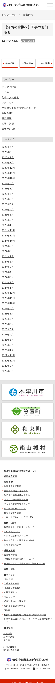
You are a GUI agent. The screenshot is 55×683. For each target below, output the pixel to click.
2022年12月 (8, 355)
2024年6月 (8, 261)
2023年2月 (8, 345)
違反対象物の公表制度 (15, 601)
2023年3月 (8, 339)
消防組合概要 (10, 476)
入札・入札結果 (10, 97)
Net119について (12, 531)
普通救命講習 (10, 555)
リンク (6, 643)
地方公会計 (9, 597)
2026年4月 (8, 147)
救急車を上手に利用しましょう (19, 527)
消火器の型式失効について (17, 504)
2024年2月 (8, 282)
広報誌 (7, 610)
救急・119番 (10, 523)
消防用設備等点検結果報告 (17, 495)
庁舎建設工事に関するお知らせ (19, 108)
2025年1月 (8, 225)
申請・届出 (9, 569)
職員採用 (6, 118)
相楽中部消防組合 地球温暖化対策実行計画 (25, 614)
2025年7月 (8, 194)
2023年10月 (8, 303)
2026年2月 (8, 157)
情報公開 (8, 579)
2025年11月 (8, 173)
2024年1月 (8, 288)
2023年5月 (8, 329)
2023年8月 (8, 313)
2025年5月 (8, 204)
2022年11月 (8, 360)
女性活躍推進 (10, 592)
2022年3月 (8, 371)
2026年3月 (8, 152)
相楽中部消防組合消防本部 (23, 5)
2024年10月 (8, 241)
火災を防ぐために (12, 513)
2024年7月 (8, 256)
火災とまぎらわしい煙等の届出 (19, 517)
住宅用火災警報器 (12, 486)
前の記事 (9, 63)
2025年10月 (8, 178)
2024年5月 (8, 267)
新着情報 (7, 633)
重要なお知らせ (10, 129)
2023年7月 (8, 319)
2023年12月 (8, 293)
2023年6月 (8, 324)
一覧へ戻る (27, 63)
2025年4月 (8, 209)
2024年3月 (8, 277)
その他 (5, 92)
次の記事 (45, 63)
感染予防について (12, 545)
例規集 (6, 640)
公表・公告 (8, 103)
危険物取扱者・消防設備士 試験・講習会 (24, 563)
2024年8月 (8, 251)
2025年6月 (8, 199)
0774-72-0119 (20, 668)
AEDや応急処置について (16, 536)
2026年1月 (8, 162)
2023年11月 (8, 298)
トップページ (9, 14)
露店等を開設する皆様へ (16, 490)
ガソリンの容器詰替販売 (16, 499)
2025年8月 (8, 188)
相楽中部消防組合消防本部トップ (20, 471)
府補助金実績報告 (12, 588)
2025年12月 (8, 168)
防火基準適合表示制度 (15, 606)
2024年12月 (8, 230)
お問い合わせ (9, 647)
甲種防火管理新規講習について (19, 559)
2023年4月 (8, 334)
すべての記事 (9, 87)
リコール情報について (15, 508)
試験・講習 (8, 123)
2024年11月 (8, 235)
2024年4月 (8, 272)
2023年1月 (8, 350)
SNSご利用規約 (11, 650)
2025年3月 (8, 214)
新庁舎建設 (8, 113)
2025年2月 (8, 220)
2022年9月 (8, 366)
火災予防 (8, 482)
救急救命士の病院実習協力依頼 (19, 540)
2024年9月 (8, 246)
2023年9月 (8, 308)
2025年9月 (8, 183)
